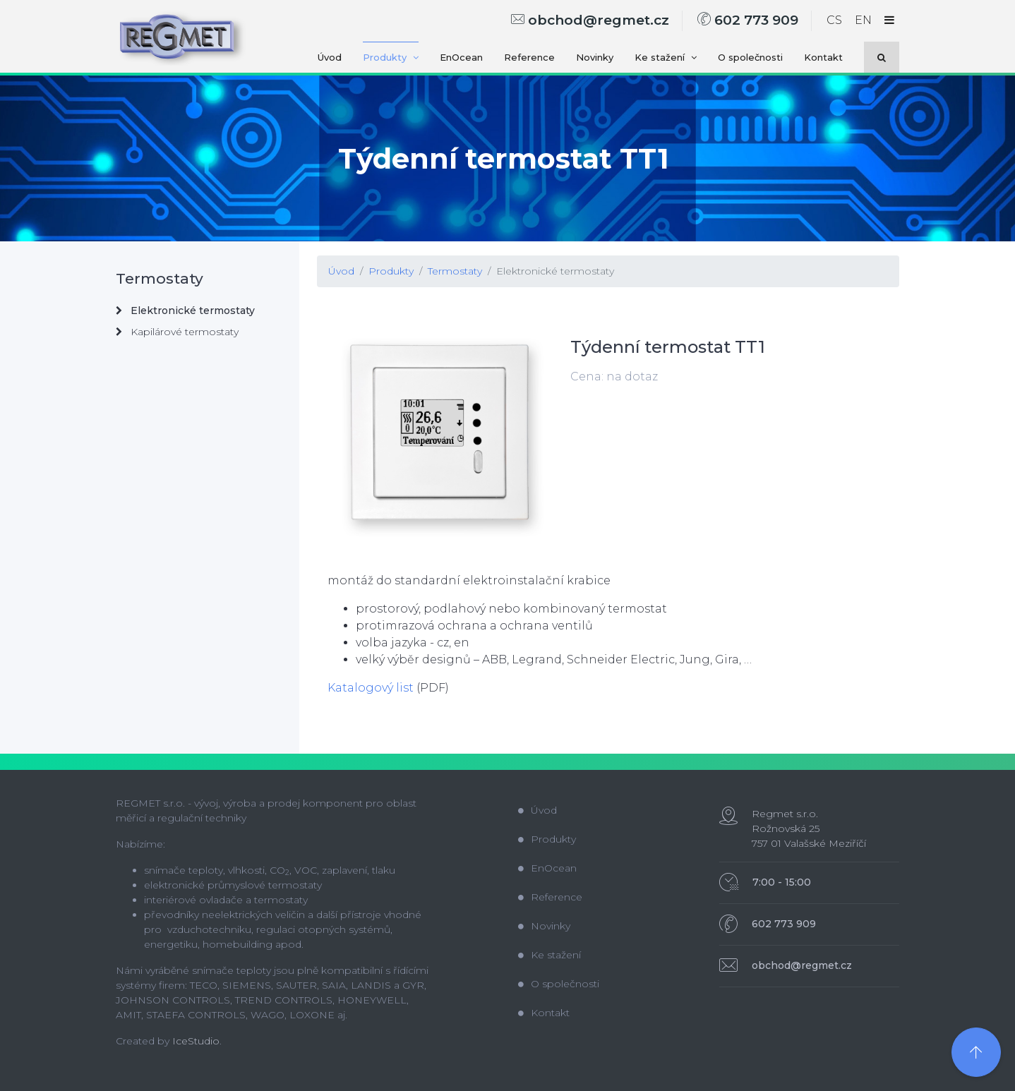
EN (863, 20)
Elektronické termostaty (555, 271)
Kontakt (823, 57)
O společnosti (750, 57)
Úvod (330, 57)
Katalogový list (371, 687)
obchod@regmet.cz (590, 20)
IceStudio (196, 1041)
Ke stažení (666, 57)
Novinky (594, 57)
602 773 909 (747, 20)
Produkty (391, 57)
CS (834, 20)
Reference (529, 57)
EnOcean (461, 57)
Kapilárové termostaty (177, 331)
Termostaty (455, 271)
